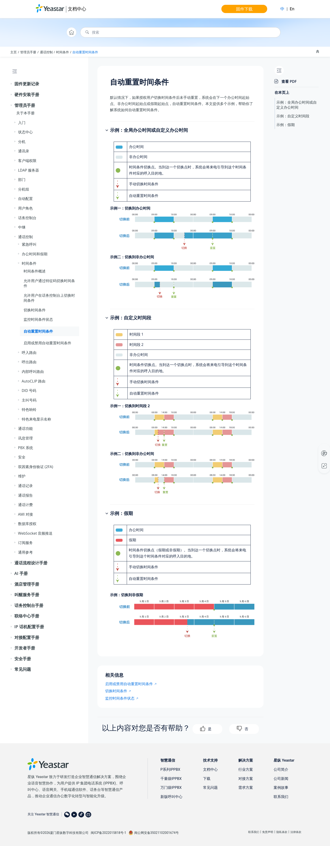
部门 (21, 179)
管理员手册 (28, 52)
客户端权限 (27, 160)
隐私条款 (281, 832)
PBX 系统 (25, 447)
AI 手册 (21, 573)
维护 (21, 476)
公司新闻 (281, 778)
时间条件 (62, 52)
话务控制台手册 (28, 605)
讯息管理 (25, 438)
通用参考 (25, 552)
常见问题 (22, 669)
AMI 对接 (25, 514)
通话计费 (25, 504)
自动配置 (25, 198)
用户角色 (25, 208)
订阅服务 (25, 542)
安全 (21, 457)
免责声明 (267, 832)
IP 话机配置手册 (29, 626)
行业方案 (245, 769)
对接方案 (245, 778)
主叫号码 (29, 400)
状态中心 (25, 132)
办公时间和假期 (34, 253)
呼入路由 (29, 352)
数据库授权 (27, 523)
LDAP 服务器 (28, 170)
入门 (21, 122)
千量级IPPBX (171, 778)
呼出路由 (29, 361)
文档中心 (77, 9)
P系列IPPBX (170, 769)
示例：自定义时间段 (292, 116)
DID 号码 (29, 390)
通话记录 (25, 485)
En (292, 8)
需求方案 (245, 787)
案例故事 (281, 787)
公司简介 (281, 769)
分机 (21, 141)
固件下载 (244, 9)
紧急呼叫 (29, 244)
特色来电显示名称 (36, 419)
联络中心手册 (26, 616)
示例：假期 (285, 124)
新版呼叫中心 (171, 797)
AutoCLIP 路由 (34, 381)
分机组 (23, 189)
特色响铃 (29, 409)
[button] (11, 83)
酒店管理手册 (26, 584)
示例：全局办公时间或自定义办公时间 (296, 105)
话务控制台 (27, 217)
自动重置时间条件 (85, 52)
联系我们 (281, 797)
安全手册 (22, 658)
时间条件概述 (35, 271)
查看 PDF (289, 81)
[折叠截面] (318, 51)
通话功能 (25, 428)
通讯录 (23, 151)
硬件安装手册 (26, 94)
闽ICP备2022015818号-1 (108, 833)
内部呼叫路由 (33, 371)
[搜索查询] (180, 32)
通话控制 (46, 52)
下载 (206, 778)
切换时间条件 (35, 310)
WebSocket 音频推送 (35, 533)
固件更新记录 (26, 83)
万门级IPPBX (171, 787)
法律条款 (295, 832)
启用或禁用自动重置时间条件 (47, 342)
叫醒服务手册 (26, 594)
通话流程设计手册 (30, 563)
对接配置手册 (26, 637)
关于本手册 (25, 113)
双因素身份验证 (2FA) (35, 466)
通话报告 (25, 495)
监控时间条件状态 (38, 319)
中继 (21, 227)
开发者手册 (24, 648)
